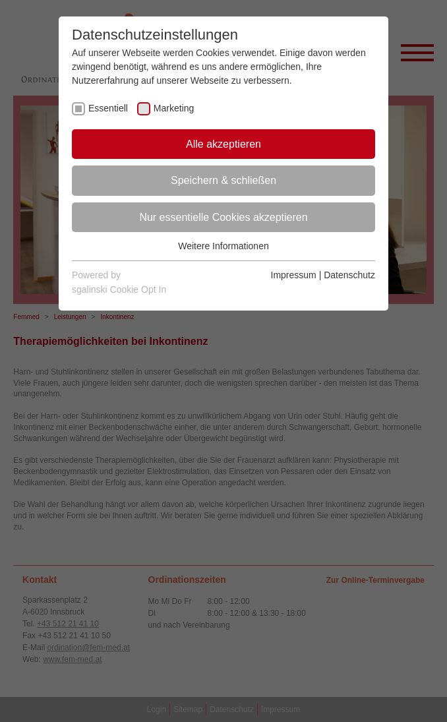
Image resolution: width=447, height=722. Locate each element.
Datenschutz (349, 275)
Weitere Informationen (223, 246)
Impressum (293, 275)
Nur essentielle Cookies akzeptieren (223, 217)
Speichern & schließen (223, 180)
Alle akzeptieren (223, 144)
